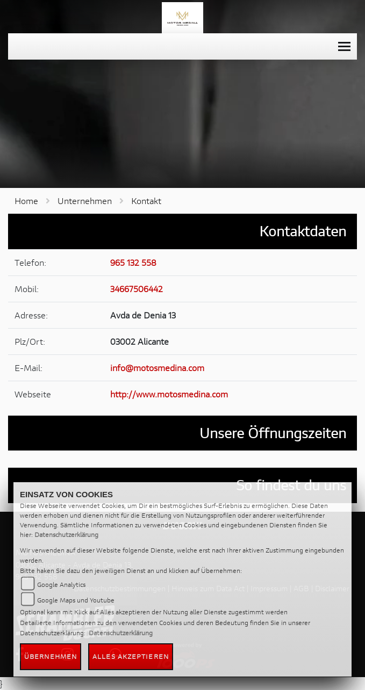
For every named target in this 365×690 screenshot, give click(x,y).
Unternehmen (85, 200)
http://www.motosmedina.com (169, 394)
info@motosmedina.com (157, 367)
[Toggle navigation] (344, 46)
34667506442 (136, 288)
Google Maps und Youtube (75, 600)
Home (26, 200)
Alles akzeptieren (130, 656)
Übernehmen (50, 656)
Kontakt (146, 200)
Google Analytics (61, 584)
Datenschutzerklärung (66, 535)
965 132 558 (133, 262)
